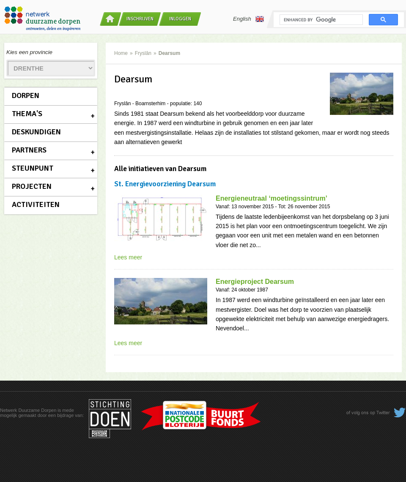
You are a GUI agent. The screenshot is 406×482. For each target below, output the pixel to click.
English (248, 19)
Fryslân (143, 53)
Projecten (32, 186)
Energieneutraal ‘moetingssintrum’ (271, 198)
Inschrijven (140, 19)
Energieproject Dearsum (255, 281)
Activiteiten (36, 204)
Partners (29, 150)
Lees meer (128, 257)
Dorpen (25, 95)
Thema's (27, 113)
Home (121, 53)
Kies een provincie (29, 52)
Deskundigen (36, 131)
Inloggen (180, 19)
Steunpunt (32, 168)
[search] (320, 20)
